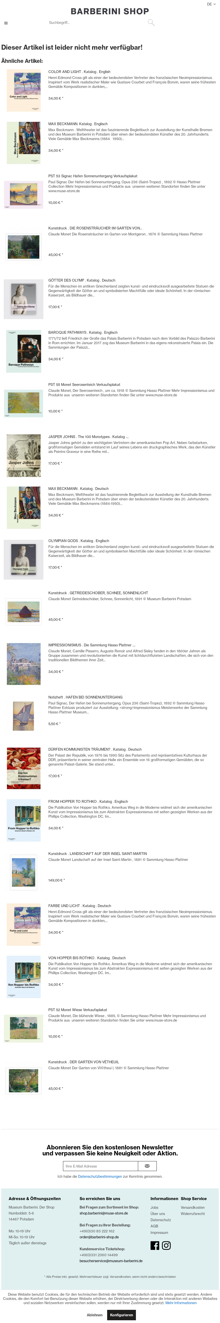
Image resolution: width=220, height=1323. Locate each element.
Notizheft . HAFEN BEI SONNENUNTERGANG (85, 697)
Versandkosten (193, 1207)
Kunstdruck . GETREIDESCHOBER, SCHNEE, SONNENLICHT (98, 593)
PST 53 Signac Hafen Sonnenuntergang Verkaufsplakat (92, 176)
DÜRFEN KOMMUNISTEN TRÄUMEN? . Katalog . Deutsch (95, 749)
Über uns (158, 1214)
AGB (154, 1226)
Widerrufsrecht (193, 1214)
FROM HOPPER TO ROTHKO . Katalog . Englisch (88, 801)
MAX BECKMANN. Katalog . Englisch (78, 124)
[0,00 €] (211, 23)
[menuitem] (101, 23)
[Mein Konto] (199, 23)
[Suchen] (151, 22)
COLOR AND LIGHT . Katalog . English (79, 72)
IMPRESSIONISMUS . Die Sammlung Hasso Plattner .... (91, 645)
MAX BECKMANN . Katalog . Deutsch (78, 488)
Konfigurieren (121, 1315)
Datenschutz (161, 1220)
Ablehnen (94, 1315)
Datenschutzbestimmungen (100, 1176)
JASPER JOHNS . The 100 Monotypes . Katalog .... (88, 437)
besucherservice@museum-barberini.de (111, 1261)
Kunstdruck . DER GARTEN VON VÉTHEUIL (83, 1062)
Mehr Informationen (181, 1303)
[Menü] (8, 23)
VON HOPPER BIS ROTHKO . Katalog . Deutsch (87, 958)
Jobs (154, 1207)
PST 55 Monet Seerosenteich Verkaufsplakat (84, 384)
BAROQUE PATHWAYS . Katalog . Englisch (83, 332)
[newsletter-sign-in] (147, 1166)
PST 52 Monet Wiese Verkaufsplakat (77, 1010)
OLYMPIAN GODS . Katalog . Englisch (78, 541)
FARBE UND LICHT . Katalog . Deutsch (79, 906)
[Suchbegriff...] (101, 22)
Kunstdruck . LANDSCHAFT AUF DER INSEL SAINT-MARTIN (97, 853)
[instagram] (166, 1246)
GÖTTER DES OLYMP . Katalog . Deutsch (81, 280)
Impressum (159, 1232)
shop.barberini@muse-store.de (104, 1213)
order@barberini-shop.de (99, 1237)
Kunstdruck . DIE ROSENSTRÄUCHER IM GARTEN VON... (95, 228)
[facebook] (155, 1246)
